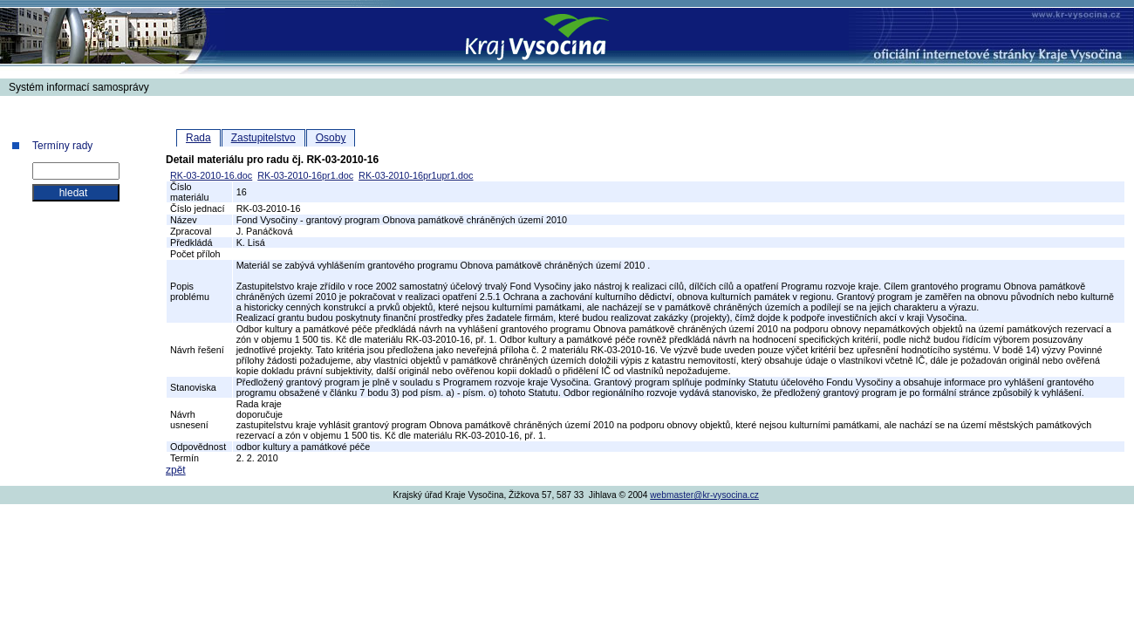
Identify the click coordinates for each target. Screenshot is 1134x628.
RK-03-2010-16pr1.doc (305, 175)
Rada (198, 138)
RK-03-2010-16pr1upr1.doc (416, 175)
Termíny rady (62, 146)
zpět (176, 470)
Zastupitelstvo (263, 138)
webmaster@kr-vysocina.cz (704, 495)
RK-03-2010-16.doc (211, 175)
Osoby (331, 138)
